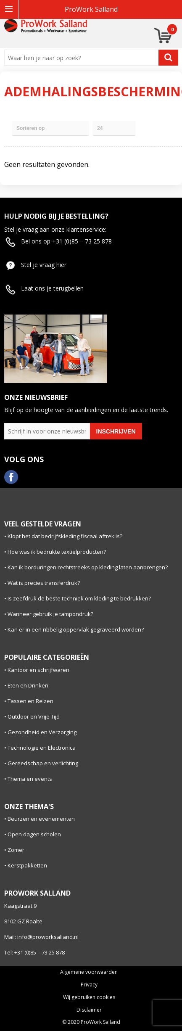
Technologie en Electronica (42, 747)
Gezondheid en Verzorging (42, 732)
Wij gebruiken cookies (89, 997)
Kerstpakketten (27, 865)
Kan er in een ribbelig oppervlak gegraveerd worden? (76, 629)
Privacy (89, 984)
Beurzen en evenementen (41, 818)
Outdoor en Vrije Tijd (34, 716)
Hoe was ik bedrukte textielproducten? (57, 551)
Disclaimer (89, 1010)
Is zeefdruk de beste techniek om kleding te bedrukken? (79, 598)
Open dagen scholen (34, 834)
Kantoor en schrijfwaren (38, 670)
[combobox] (83, 58)
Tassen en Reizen (30, 701)
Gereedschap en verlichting (43, 763)
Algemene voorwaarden (89, 972)
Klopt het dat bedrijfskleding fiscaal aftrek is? (65, 536)
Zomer (16, 850)
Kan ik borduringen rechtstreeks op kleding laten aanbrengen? (88, 567)
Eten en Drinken (28, 685)
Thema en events (30, 779)
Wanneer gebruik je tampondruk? (50, 614)
